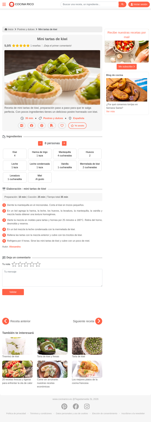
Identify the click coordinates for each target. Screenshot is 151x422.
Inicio (9, 29)
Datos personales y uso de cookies (72, 413)
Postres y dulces (26, 29)
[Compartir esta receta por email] (21, 125)
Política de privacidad (16, 413)
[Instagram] (87, 408)
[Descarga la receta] (52, 125)
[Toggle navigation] (4, 4)
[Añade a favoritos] (62, 125)
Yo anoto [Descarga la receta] (77, 125)
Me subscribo (127, 66)
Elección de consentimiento (104, 413)
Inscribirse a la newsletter (133, 413)
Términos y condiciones (41, 413)
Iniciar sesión (139, 4)
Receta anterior (16, 321)
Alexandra (14, 246)
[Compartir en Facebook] (32, 125)
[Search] (122, 4)
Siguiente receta (87, 321)
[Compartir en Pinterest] (42, 125)
